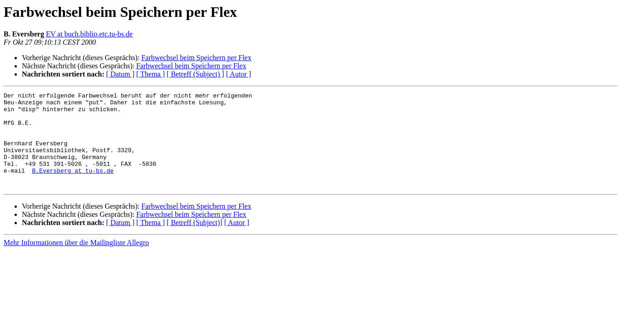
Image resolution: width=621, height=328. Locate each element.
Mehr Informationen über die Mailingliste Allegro (76, 262)
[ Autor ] (238, 74)
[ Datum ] (120, 74)
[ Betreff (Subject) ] (195, 74)
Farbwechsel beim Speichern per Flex (196, 58)
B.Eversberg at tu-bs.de (72, 187)
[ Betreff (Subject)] (194, 242)
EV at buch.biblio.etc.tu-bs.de (89, 34)
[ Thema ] (150, 74)
